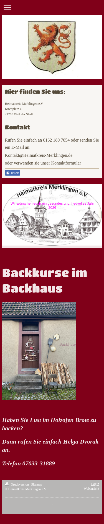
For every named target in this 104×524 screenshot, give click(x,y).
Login (95, 484)
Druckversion (17, 484)
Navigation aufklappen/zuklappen (52, 7)
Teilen (12, 173)
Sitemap (36, 484)
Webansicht (91, 489)
